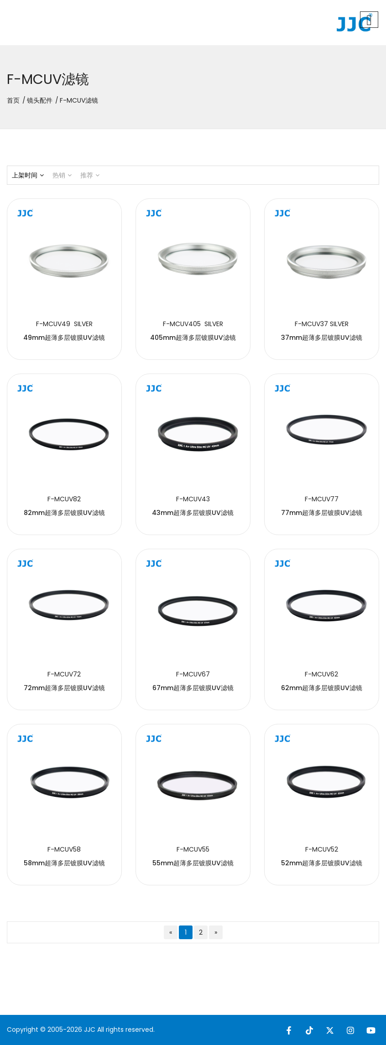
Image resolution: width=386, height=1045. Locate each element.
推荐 (89, 175)
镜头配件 (39, 100)
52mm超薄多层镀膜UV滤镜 (321, 863)
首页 (13, 100)
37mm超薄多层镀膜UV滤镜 (321, 337)
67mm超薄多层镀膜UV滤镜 (193, 687)
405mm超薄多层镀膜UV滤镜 (193, 337)
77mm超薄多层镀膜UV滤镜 (321, 512)
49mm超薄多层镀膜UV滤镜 (64, 337)
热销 (62, 175)
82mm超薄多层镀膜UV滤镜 (64, 512)
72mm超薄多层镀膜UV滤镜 (64, 687)
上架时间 (28, 175)
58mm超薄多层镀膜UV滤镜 (64, 863)
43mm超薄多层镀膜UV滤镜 (193, 512)
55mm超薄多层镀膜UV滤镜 (193, 863)
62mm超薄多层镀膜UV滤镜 (321, 687)
